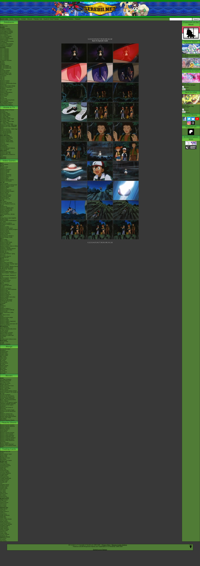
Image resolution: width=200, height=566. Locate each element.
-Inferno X (2, 512)
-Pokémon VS (3, 535)
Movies (9, 376)
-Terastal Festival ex (5, 523)
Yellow (1, 316)
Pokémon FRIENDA (5, 344)
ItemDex (2, 61)
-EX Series (3, 495)
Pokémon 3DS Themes (6, 334)
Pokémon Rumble (4, 265)
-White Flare (3, 469)
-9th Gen (2, 77)
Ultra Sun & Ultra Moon (6, 202)
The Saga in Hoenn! (5, 117)
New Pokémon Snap (5, 196)
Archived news (4, 26)
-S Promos (3, 539)
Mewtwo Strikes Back (5, 380)
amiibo (2, 337)
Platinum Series (4, 365)
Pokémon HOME (4, 187)
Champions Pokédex (66, 19)
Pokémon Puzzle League (6, 317)
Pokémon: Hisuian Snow (6, 140)
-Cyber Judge (3, 533)
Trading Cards (9, 449)
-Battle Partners (4, 521)
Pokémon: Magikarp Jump (7, 207)
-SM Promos (3, 503)
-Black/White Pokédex (5, 33)
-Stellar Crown (3, 475)
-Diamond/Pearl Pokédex (6, 32)
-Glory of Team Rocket (5, 519)
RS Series (2, 360)
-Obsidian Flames (4, 484)
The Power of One (4, 382)
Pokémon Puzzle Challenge (7, 309)
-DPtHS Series (4, 493)
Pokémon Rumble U (5, 244)
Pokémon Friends (4, 172)
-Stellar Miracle (4, 526)
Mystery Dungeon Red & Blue (7, 297)
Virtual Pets (3, 336)
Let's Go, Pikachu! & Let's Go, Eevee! (7, 204)
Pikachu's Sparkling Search (7, 439)
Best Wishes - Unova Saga (7, 121)
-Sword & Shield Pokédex (6, 38)
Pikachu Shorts (9, 422)
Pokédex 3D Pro (4, 252)
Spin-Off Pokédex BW (5, 68)
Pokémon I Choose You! (6, 413)
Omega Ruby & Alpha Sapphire (8, 218)
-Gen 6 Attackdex (4, 55)
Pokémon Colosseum (5, 288)
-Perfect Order (3, 463)
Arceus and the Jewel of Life (7, 397)
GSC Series (3, 359)
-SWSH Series (4, 488)
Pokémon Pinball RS (5, 294)
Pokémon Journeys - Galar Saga (8, 125)
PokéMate (2, 303)
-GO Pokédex (3, 42)
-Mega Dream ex (4, 511)
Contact (23, 19)
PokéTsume (3, 158)
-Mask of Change (4, 529)
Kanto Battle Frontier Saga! (7, 118)
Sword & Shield (4, 183)
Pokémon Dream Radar (6, 242)
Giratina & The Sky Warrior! (7, 396)
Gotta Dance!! (3, 431)
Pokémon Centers (4, 82)
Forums (17, 19)
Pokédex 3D (3, 251)
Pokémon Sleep (4, 178)
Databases (9, 22)
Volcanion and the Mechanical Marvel (7, 412)
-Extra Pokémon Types (6, 454)
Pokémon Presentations (6, 92)
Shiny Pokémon (4, 134)
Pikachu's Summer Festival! (7, 432)
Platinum (2, 261)
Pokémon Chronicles (5, 130)
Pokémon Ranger (4, 295)
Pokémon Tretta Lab (5, 243)
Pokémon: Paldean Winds (6, 141)
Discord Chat (3, 98)
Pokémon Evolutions (5, 139)
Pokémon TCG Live (5, 199)
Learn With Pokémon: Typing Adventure (7, 254)
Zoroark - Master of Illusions (7, 398)
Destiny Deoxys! (4, 389)
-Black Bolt (3, 468)
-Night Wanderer (4, 528)
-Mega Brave (3, 514)
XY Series (2, 370)
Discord (29, 19)
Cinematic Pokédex (5, 70)
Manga (9, 346)
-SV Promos (3, 501)
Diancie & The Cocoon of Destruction (6, 408)
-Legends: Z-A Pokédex (6, 45)
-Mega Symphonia (4, 515)
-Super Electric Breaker (6, 524)
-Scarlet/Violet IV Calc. (6, 73)
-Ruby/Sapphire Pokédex (6, 31)
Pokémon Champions (5, 169)
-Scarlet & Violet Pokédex (6, 43)
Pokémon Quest (4, 213)
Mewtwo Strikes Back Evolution (8, 416)
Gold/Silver (3, 306)
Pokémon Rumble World (6, 228)
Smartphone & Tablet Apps (7, 335)
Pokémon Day (3, 91)
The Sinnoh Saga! (4, 120)
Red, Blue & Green (5, 315)
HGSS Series (3, 367)
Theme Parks (3, 96)
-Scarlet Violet (3, 487)
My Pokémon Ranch (5, 280)
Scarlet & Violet (4, 167)
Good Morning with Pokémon (7, 148)
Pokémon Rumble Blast (6, 249)
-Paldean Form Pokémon (6, 105)
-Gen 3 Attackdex (4, 51)
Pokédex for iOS (4, 257)
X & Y (1, 216)
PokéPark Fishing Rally (6, 300)
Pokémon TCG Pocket (5, 181)
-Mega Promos (4, 500)
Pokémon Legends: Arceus (7, 186)
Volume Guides (4, 355)
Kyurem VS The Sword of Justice (8, 402)
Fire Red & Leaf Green (6, 285)
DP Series (2, 364)
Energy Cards (3, 456)
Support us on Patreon (100, 549)
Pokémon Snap (4, 318)
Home (11, 19)
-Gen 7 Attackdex (4, 56)
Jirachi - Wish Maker (5, 388)
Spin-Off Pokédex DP (5, 66)
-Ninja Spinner (3, 509)
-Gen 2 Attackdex (4, 50)
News (1, 24)
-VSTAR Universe (4, 534)
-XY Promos (3, 505)
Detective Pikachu (4, 211)
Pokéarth (77, 19)
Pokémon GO (3, 173)
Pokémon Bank (4, 219)
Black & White (3, 239)
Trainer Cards (3, 455)
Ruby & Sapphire (4, 284)
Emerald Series (4, 363)
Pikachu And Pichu (5, 427)
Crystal (2, 307)
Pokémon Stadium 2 (5, 308)
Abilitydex (2, 64)
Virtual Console (4, 331)
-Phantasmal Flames (5, 465)
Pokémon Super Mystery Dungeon (9, 229)
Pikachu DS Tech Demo (6, 299)
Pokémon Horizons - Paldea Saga (8, 129)
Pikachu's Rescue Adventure (7, 426)
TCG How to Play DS (5, 256)
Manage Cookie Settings (119, 545)
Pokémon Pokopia (4, 170)
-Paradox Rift (3, 482)
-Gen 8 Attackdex (4, 58)
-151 (1, 483)
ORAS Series (3, 372)
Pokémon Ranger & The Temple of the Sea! (9, 392)
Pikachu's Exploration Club (7, 436)
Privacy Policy (106, 545)
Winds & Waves (4, 164)
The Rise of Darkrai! (5, 394)
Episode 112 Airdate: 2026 (188, 106)
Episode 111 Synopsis (189, 85)
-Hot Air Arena (3, 520)
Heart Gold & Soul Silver (6, 262)
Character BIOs (4, 351)
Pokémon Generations (6, 136)
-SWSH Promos (4, 502)
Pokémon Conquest (5, 247)
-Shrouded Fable (4, 477)
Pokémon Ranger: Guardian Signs (9, 264)
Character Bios (4, 112)
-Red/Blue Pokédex (5, 28)
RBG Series (3, 356)
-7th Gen (2, 79)
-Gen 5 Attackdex (4, 54)
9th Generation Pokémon (6, 102)
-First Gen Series (4, 497)
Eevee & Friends (4, 442)
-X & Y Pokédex (4, 35)
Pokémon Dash (4, 290)
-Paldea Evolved (4, 486)
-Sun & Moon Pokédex (6, 36)
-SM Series (3, 489)
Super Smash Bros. (5, 325)
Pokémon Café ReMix (5, 174)
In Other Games (4, 330)
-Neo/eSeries (3, 496)
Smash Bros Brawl (5, 281)
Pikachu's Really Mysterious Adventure (7, 441)
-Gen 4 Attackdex (4, 52)
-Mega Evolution (4, 466)
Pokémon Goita (4, 341)
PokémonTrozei (4, 298)
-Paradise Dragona (5, 525)
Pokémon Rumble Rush (6, 209)
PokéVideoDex (4, 146)
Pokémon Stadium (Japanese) (8, 321)
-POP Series (3, 506)
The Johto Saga (4, 116)
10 (106, 39)
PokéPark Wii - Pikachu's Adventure (6, 269)
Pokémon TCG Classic (6, 460)
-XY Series (3, 491)
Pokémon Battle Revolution (7, 271)
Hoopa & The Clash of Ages (7, 410)
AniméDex (2, 111)
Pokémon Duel (4, 234)
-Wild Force (3, 531)
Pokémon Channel (5, 292)
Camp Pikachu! (4, 430)
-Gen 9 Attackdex (4, 59)
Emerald (2, 286)
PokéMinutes (3, 145)
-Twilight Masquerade (5, 478)
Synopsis (185, 110)
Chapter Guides (4, 354)
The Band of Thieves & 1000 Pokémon (7, 225)
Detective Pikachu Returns (7, 179)
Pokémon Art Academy (6, 223)
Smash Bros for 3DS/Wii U (7, 235)
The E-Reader (3, 302)
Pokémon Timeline (5, 80)
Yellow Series (3, 358)
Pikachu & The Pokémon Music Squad (8, 446)
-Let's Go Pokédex (5, 37)
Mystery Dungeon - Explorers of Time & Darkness (8, 278)
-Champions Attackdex (6, 60)
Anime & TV (9, 107)
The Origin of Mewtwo (5, 379)
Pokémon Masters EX (5, 176)
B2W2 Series (3, 369)
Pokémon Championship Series (8, 83)
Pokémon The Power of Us (7, 415)
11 (108, 39)
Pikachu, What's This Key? (7, 444)
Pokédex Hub (38, 19)
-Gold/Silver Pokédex (5, 29)
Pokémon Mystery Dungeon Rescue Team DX (7, 192)
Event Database (4, 101)
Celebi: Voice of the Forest (7, 385)
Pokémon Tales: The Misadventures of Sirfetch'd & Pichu (7, 154)
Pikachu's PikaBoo (5, 428)
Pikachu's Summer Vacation (7, 425)
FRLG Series (3, 361)
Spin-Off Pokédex (4, 65)
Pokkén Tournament (5, 233)
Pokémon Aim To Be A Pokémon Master (8, 127)
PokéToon (2, 143)
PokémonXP (3, 84)
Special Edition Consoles (6, 332)
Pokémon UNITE (4, 177)
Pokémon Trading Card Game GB (8, 323)
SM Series (2, 373)
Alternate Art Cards (5, 458)
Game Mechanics (4, 72)
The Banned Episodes (5, 132)
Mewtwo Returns (4, 384)
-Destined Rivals (4, 470)
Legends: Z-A (3, 168)
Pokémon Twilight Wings (6, 138)
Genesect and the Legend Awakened (6, 405)
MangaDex (3, 350)
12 (111, 39)
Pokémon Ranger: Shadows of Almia (8, 276)
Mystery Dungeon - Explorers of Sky (8, 273)
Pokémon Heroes (4, 387)
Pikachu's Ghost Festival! (6, 434)
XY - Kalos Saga (4, 122)
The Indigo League (5, 113)
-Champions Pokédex (5, 46)
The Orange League (5, 115)
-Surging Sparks (4, 474)
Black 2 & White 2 (4, 241)
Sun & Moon (3, 201)
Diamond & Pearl (4, 260)
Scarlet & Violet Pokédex (51, 19)
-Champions (3, 75)
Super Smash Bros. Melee (7, 312)
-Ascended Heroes (5, 464)
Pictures (186, 90)
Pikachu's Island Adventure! (7, 435)
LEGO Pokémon (4, 93)
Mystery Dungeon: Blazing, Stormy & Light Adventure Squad (9, 267)
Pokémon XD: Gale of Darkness (8, 289)
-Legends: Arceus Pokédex (7, 41)
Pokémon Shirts (4, 94)
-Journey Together (4, 472)
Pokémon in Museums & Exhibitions (6, 88)
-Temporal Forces (4, 479)
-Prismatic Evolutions (5, 473)
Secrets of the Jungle (5, 417)
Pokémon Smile (4, 193)
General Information (5, 349)
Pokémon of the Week (5, 74)
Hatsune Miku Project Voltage (7, 86)
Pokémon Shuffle (4, 227)
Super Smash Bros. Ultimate (7, 214)
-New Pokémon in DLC (6, 103)
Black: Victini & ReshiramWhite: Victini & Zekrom (8, 400)
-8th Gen (2, 78)
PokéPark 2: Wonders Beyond (7, 248)
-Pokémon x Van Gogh (6, 89)
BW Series (3, 368)
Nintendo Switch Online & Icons (8, 339)
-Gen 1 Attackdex (4, 49)
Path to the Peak (4, 144)
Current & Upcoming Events (7, 100)
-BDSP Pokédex (4, 40)
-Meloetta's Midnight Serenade (8, 403)
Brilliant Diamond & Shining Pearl (8, 184)
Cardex (2, 69)
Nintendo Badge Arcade (6, 237)
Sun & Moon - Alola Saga (6, 124)
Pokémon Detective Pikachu (7, 420)
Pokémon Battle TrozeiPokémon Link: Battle (8, 221)
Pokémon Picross (4, 230)
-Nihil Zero (2, 510)
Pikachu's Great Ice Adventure (8, 437)
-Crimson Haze (4, 530)
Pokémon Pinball (4, 320)
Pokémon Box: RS (5, 293)
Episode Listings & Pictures (7, 110)
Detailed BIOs (3, 352)
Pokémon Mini (3, 311)
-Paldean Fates (4, 480)
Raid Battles (3, 459)
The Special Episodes (5, 131)
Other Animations (4, 149)
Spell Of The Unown (5, 383)
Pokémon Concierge (5, 152)
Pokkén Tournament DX (6, 210)
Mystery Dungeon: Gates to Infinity (9, 246)
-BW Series (3, 492)
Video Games (9, 161)
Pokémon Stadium (5, 322)
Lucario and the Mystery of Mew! (8, 390)
